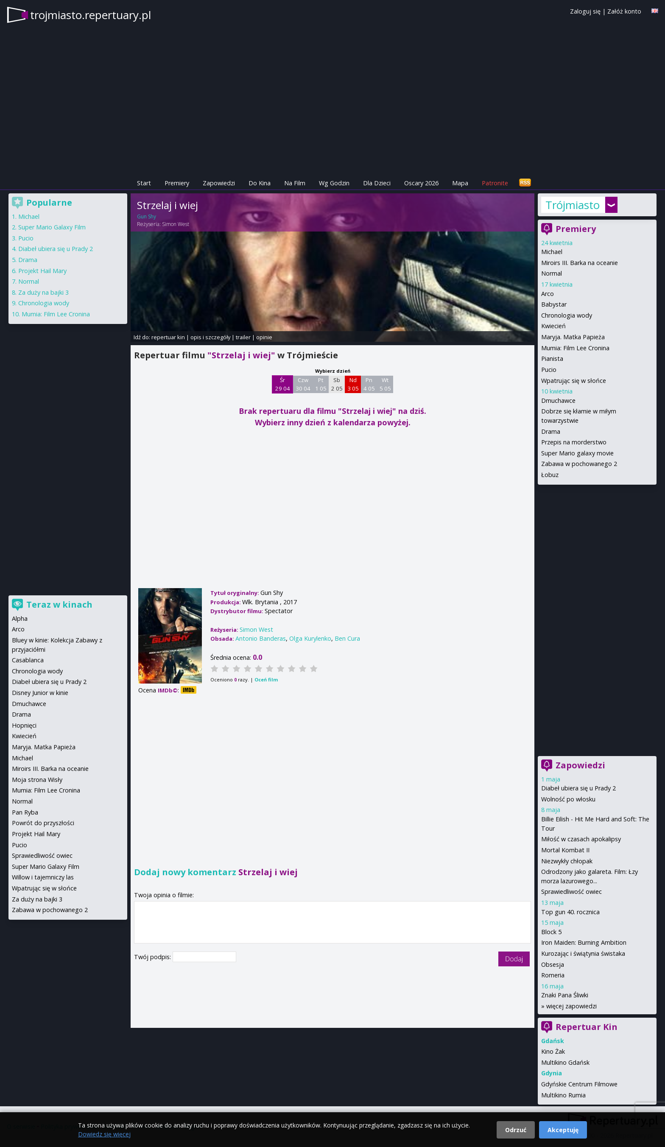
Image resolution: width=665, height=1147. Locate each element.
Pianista (552, 358)
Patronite (495, 183)
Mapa (460, 183)
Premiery (177, 183)
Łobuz (550, 475)
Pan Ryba (25, 812)
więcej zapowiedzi (571, 1006)
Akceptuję (563, 1130)
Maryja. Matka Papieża (573, 337)
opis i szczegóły (210, 337)
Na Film (294, 183)
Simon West (175, 224)
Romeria (552, 975)
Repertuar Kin (587, 1027)
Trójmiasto (572, 204)
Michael (551, 252)
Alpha (20, 618)
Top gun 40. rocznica (570, 912)
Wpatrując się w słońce (573, 381)
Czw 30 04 (303, 384)
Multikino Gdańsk (565, 1062)
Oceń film (266, 679)
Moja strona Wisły (37, 780)
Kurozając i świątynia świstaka (583, 953)
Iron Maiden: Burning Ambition (583, 942)
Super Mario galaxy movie (577, 453)
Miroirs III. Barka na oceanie (579, 263)
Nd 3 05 (353, 384)
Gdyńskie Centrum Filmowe (579, 1084)
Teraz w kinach (59, 604)
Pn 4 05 (369, 384)
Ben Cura (347, 638)
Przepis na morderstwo (573, 442)
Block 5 (551, 932)
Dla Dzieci (377, 183)
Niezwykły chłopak (566, 861)
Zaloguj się (585, 11)
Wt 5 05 (385, 384)
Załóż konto (624, 11)
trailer (243, 337)
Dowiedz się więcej (104, 1134)
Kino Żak (553, 1051)
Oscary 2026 (421, 183)
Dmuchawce (558, 400)
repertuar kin (168, 337)
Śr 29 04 (282, 384)
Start (144, 183)
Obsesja (552, 964)
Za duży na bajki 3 (43, 292)
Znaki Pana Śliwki (564, 995)
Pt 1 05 (321, 384)
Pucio (548, 370)
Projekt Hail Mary (42, 271)
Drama (550, 431)
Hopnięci (24, 725)
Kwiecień (553, 326)
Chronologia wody (566, 315)
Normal (551, 273)
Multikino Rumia (563, 1095)
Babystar (554, 304)
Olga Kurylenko (310, 638)
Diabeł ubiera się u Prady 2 (578, 788)
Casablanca (28, 660)
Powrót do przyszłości (43, 823)
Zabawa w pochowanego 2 (579, 464)
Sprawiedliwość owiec (571, 891)
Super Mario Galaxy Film (52, 227)
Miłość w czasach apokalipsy (581, 839)
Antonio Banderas (260, 638)
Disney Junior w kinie (40, 693)
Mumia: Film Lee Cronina (575, 348)
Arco (547, 294)
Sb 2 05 (337, 384)
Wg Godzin (334, 183)
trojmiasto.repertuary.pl (90, 14)
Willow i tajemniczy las (43, 877)
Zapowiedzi (219, 183)
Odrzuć (515, 1130)
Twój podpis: (153, 957)
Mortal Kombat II (565, 850)
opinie (264, 337)
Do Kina (260, 183)
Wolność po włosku (568, 799)
